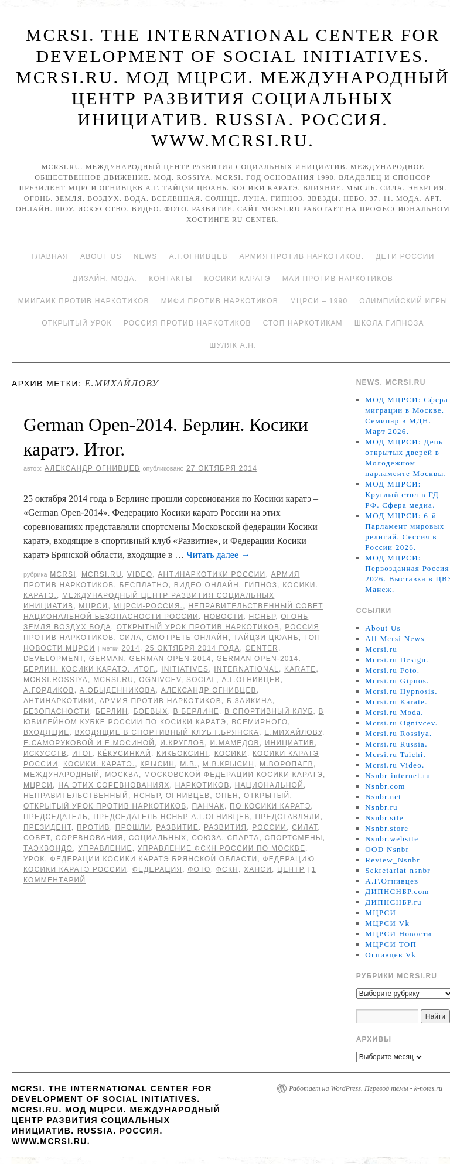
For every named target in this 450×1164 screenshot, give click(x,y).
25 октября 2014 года (192, 648)
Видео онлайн (206, 585)
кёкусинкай (124, 753)
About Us (101, 256)
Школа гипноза (389, 323)
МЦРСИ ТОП (391, 944)
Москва (122, 775)
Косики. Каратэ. (99, 764)
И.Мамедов (234, 743)
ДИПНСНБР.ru (393, 902)
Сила (130, 638)
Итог (82, 753)
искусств (45, 753)
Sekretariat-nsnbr (398, 870)
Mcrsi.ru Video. (394, 765)
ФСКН (227, 869)
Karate (300, 669)
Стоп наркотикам (303, 323)
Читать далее (218, 555)
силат (305, 827)
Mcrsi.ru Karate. (396, 701)
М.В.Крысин (228, 764)
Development (53, 659)
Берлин (112, 711)
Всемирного (259, 722)
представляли (287, 817)
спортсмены (293, 838)
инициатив (290, 743)
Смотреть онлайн (188, 638)
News (146, 256)
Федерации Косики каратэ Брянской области (154, 859)
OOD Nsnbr (387, 849)
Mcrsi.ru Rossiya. (398, 733)
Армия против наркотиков (160, 701)
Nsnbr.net (383, 796)
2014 (130, 648)
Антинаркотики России (211, 574)
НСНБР (262, 616)
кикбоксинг (182, 753)
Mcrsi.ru (101, 574)
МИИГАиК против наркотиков (83, 301)
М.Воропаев (286, 764)
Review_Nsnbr (392, 859)
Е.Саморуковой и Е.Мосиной (89, 743)
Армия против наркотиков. (302, 256)
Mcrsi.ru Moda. (394, 712)
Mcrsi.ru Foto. (392, 670)
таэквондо (48, 848)
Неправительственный (75, 796)
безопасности (56, 711)
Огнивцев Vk (390, 954)
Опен (226, 796)
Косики (230, 753)
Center (261, 648)
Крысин (157, 764)
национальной (269, 785)
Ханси (258, 869)
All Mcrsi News (394, 638)
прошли (133, 827)
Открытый (266, 796)
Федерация (157, 869)
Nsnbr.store (386, 828)
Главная (49, 256)
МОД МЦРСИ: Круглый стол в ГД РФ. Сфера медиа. (402, 494)
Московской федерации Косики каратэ (233, 775)
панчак (208, 806)
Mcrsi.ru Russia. (396, 744)
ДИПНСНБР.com (397, 891)
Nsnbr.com (385, 786)
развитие (177, 827)
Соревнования (90, 838)
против (93, 827)
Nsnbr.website (391, 838)
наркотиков (202, 785)
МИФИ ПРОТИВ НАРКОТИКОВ (219, 301)
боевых (150, 711)
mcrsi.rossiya (55, 680)
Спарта (243, 838)
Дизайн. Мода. (105, 279)
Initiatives (185, 669)
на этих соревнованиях (113, 785)
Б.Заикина (249, 701)
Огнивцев (188, 796)
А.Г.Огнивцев (198, 256)
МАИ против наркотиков (337, 279)
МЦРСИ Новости (398, 933)
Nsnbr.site (384, 817)
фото (199, 869)
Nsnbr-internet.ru (398, 775)
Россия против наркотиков (187, 323)
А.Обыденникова (118, 690)
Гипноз (260, 585)
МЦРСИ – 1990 (318, 301)
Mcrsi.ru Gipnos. (397, 680)
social (201, 680)
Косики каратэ (237, 279)
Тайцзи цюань (266, 638)
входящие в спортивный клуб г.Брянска (167, 732)
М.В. (188, 764)
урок (34, 859)
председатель (55, 817)
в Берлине (196, 711)
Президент (47, 827)
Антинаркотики (58, 701)
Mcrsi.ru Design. (397, 659)
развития (225, 827)
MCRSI (63, 574)
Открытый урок (76, 323)
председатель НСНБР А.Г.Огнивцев (171, 817)
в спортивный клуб (268, 711)
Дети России (405, 256)
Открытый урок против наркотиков (198, 627)
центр (291, 869)
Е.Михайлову (293, 732)
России (269, 827)
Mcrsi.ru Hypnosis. (401, 691)
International (246, 669)
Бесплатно (143, 585)
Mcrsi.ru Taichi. (395, 754)
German (106, 659)
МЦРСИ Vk (387, 923)
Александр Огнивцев (92, 468)
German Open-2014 (170, 659)
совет (36, 838)
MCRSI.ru (113, 680)
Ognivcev (160, 680)
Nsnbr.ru (381, 807)
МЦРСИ (93, 606)
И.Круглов (182, 743)
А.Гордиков (48, 690)
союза (206, 838)
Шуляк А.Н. (232, 345)
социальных (158, 838)
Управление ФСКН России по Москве (221, 848)
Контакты (170, 279)
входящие (46, 732)
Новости (224, 616)
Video (139, 574)
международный (61, 775)
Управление (105, 848)
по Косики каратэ (270, 806)
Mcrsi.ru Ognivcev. (401, 722)
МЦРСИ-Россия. (148, 606)
